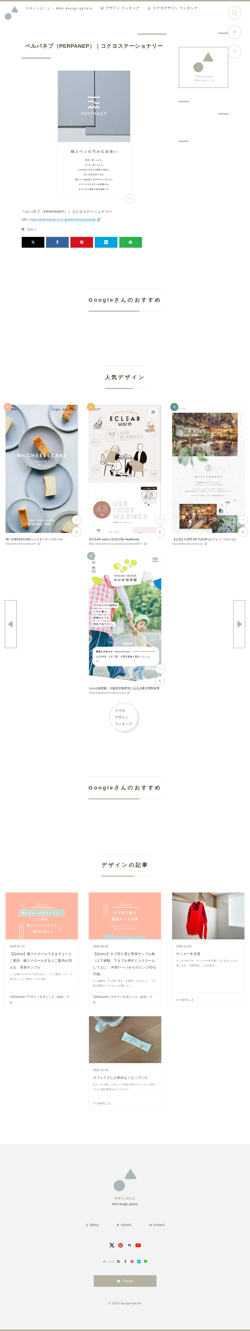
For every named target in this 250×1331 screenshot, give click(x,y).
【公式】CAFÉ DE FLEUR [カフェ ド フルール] (203, 539)
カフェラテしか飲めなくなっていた (120, 1077)
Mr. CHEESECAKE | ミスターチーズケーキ (34, 539)
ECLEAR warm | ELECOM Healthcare (114, 539)
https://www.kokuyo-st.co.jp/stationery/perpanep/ (63, 219)
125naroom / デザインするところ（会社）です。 (39, 999)
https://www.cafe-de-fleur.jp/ (187, 543)
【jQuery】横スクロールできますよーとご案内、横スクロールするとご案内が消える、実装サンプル (41, 960)
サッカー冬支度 (188, 954)
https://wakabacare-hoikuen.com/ (107, 692)
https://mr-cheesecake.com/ (21, 543)
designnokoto (131, 1303)
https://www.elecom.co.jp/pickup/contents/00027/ (116, 543)
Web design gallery (59, 8)
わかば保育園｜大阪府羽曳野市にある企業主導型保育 (124, 688)
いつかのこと (185, 999)
